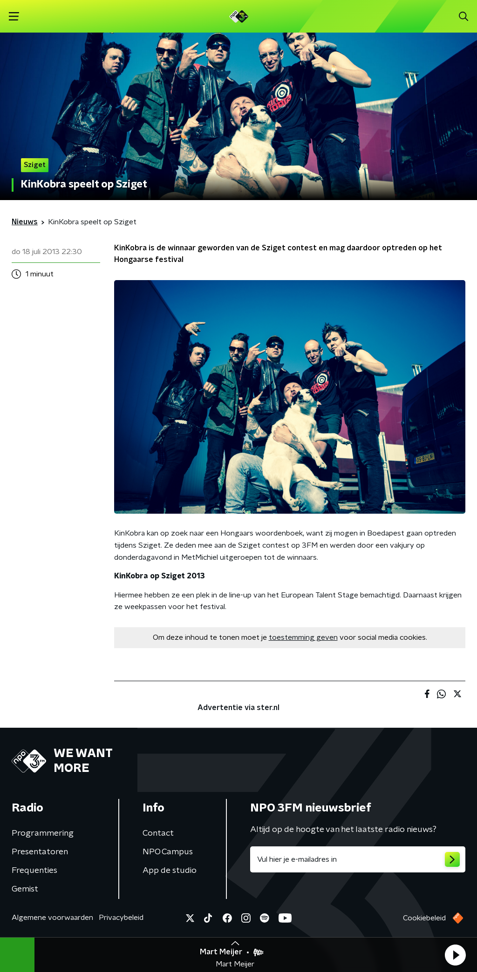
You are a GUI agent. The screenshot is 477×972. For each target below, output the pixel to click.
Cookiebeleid (424, 918)
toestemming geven (303, 637)
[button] (455, 955)
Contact (158, 833)
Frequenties (34, 870)
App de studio (170, 870)
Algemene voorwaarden (52, 917)
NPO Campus (168, 852)
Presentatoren (40, 852)
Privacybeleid (121, 917)
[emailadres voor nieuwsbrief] (357, 859)
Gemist (25, 889)
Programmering (43, 833)
